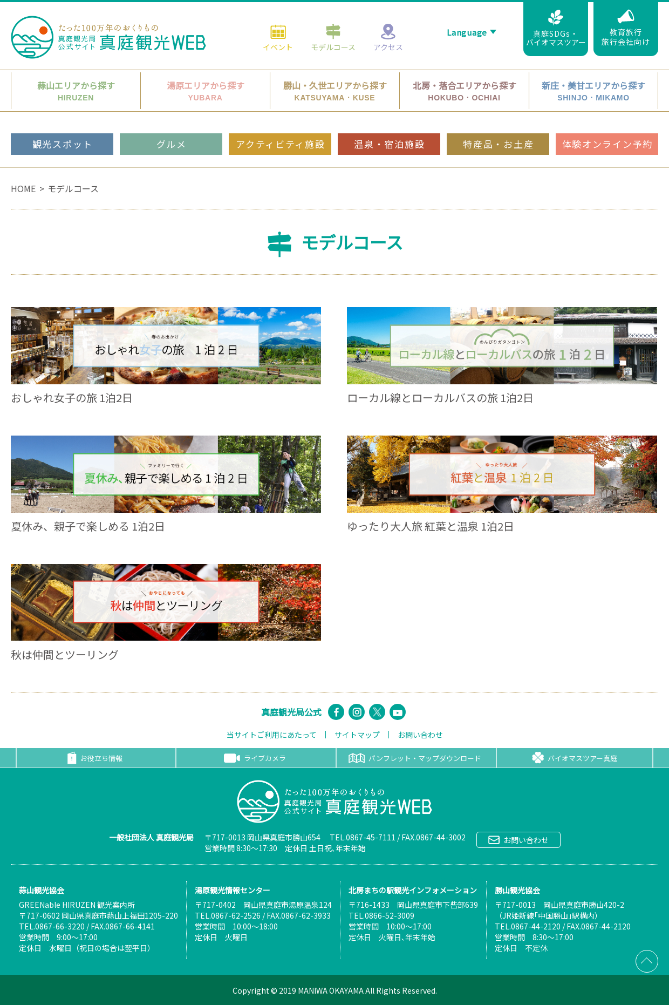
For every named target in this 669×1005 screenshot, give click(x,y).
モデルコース (333, 14)
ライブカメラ (255, 758)
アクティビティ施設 (280, 120)
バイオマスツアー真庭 (574, 758)
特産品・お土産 (498, 120)
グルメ (171, 120)
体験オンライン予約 (607, 120)
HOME (23, 188)
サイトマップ (357, 734)
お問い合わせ (420, 734)
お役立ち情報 (94, 757)
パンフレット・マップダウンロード (415, 758)
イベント (278, 14)
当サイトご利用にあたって (272, 734)
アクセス (388, 14)
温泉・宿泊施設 (389, 120)
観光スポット (62, 120)
